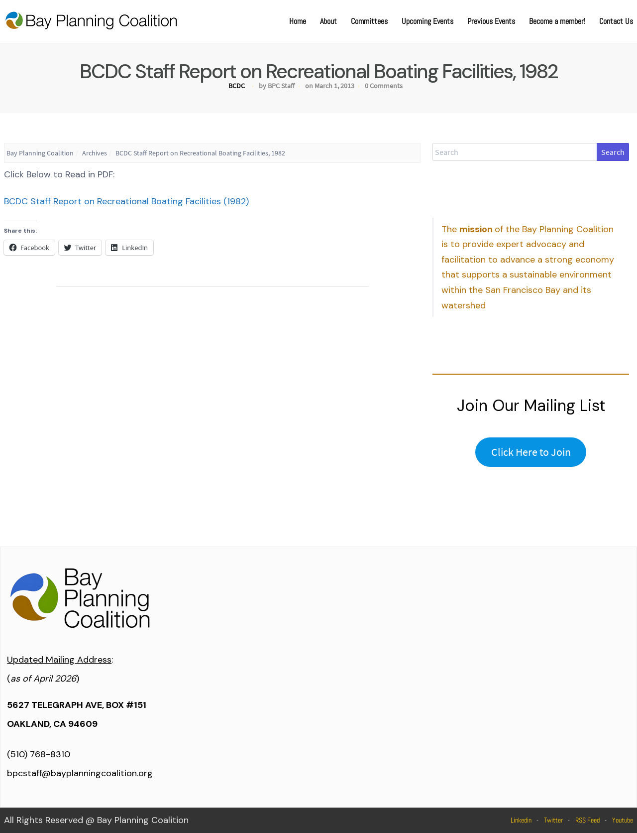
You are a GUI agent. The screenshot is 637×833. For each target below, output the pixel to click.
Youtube (622, 820)
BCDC (236, 85)
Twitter (553, 820)
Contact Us (616, 21)
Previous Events (491, 21)
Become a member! (557, 21)
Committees (369, 21)
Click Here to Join (531, 452)
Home (297, 21)
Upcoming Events (427, 21)
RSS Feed (587, 820)
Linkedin (521, 820)
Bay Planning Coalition (40, 152)
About (328, 21)
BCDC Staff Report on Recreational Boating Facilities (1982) (126, 201)
